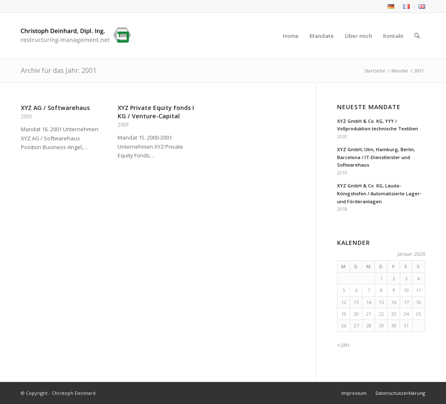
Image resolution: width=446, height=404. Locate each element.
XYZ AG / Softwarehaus (55, 108)
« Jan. (343, 344)
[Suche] (417, 36)
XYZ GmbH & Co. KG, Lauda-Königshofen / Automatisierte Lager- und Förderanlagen (379, 193)
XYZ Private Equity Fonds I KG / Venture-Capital (156, 112)
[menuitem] (391, 6)
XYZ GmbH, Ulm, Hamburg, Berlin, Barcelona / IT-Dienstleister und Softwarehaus (376, 157)
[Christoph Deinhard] (76, 36)
